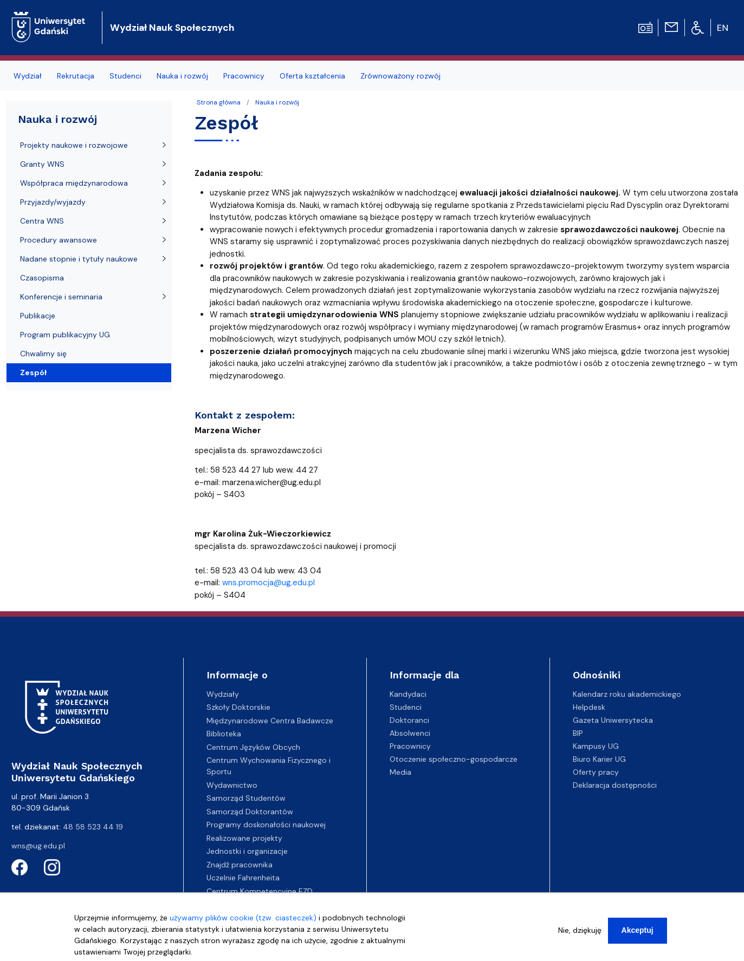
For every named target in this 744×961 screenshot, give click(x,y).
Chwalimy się (43, 353)
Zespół (33, 372)
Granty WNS (42, 164)
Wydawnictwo (231, 785)
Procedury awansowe (58, 240)
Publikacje (37, 316)
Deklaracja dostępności (615, 785)
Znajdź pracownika (239, 865)
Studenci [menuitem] (125, 76)
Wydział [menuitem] (28, 76)
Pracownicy (410, 746)
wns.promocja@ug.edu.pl (268, 582)
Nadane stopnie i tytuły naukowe (79, 259)
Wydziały (222, 694)
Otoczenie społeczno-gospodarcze (453, 759)
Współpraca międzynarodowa (74, 183)
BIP (578, 733)
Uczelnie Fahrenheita (243, 877)
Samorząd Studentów (246, 798)
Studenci (406, 707)
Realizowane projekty (244, 838)
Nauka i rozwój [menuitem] (182, 76)
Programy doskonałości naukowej (266, 824)
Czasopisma (42, 278)
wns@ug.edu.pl (38, 846)
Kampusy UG (596, 746)
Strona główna (219, 102)
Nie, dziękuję (579, 935)
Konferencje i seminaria (61, 297)
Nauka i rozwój (277, 102)
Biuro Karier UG (599, 759)
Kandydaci (408, 694)
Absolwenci (410, 733)
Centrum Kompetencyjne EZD (259, 891)
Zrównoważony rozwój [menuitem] (400, 76)
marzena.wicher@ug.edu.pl (271, 482)
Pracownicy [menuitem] (243, 76)
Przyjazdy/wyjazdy (53, 202)
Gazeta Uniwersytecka (613, 720)
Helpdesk (589, 707)
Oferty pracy (596, 772)
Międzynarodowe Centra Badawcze (269, 720)
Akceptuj (638, 935)
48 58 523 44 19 (93, 827)
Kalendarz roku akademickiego (627, 694)
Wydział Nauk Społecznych (172, 28)
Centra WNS (42, 221)
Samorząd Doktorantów (249, 811)
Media (400, 772)
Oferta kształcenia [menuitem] (312, 76)
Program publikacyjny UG (65, 334)
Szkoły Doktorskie (238, 707)
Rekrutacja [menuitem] (75, 76)
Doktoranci (409, 720)
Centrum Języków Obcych (253, 747)
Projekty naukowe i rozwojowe (74, 145)
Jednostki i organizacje (247, 851)
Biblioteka (223, 733)
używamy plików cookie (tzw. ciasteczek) (243, 923)
